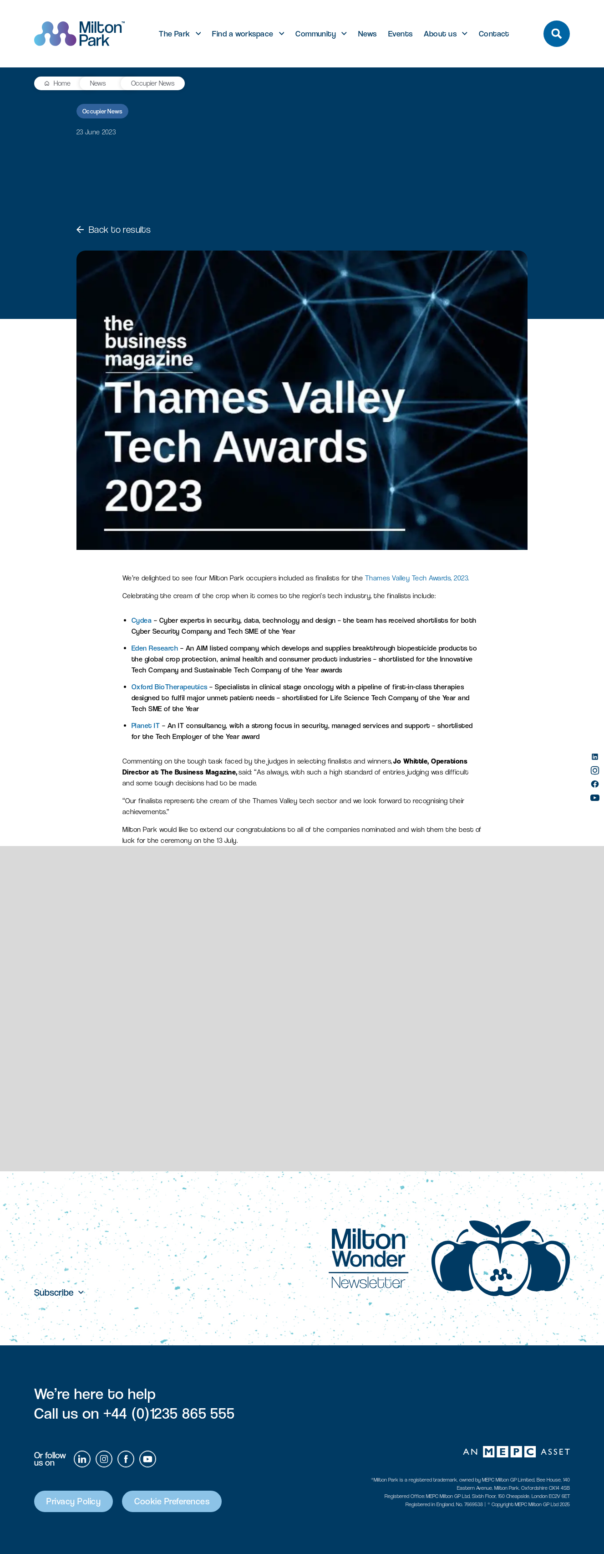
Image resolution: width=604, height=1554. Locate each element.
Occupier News (152, 83)
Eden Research (155, 648)
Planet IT (146, 725)
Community (315, 34)
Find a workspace (242, 34)
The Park (174, 34)
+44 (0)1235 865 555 (169, 1413)
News (367, 34)
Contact (494, 34)
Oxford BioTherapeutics (170, 686)
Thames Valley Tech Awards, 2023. (417, 578)
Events (400, 34)
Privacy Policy (73, 1501)
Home (62, 83)
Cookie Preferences (171, 1501)
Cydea (142, 620)
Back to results (113, 229)
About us (440, 34)
